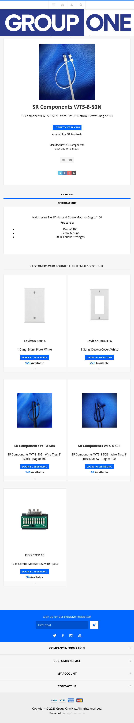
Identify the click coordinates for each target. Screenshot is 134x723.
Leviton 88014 (34, 341)
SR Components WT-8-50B (34, 446)
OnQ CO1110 (34, 555)
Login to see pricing (67, 127)
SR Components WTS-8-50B (99, 446)
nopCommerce (75, 713)
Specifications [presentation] (67, 203)
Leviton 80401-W (99, 341)
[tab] (67, 194)
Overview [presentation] (67, 194)
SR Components (75, 145)
